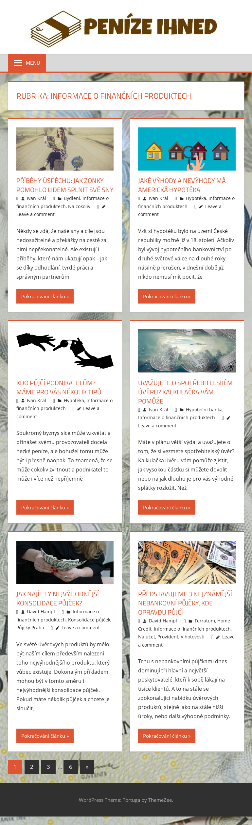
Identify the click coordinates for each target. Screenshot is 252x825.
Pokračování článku (43, 296)
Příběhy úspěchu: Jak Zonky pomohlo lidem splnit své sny (65, 185)
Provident (167, 637)
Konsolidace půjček (89, 620)
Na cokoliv (79, 206)
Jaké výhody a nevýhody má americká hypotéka (182, 185)
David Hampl (41, 611)
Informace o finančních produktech (176, 417)
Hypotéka (196, 198)
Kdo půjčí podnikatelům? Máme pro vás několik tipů (58, 387)
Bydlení (72, 198)
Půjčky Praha (30, 627)
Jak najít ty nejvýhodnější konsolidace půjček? (57, 598)
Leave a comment (35, 214)
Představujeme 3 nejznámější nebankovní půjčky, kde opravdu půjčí (185, 603)
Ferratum (205, 621)
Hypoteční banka (204, 409)
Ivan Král (36, 198)
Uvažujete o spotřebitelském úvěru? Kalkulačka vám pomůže (185, 392)
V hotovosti (193, 637)
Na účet (146, 637)
